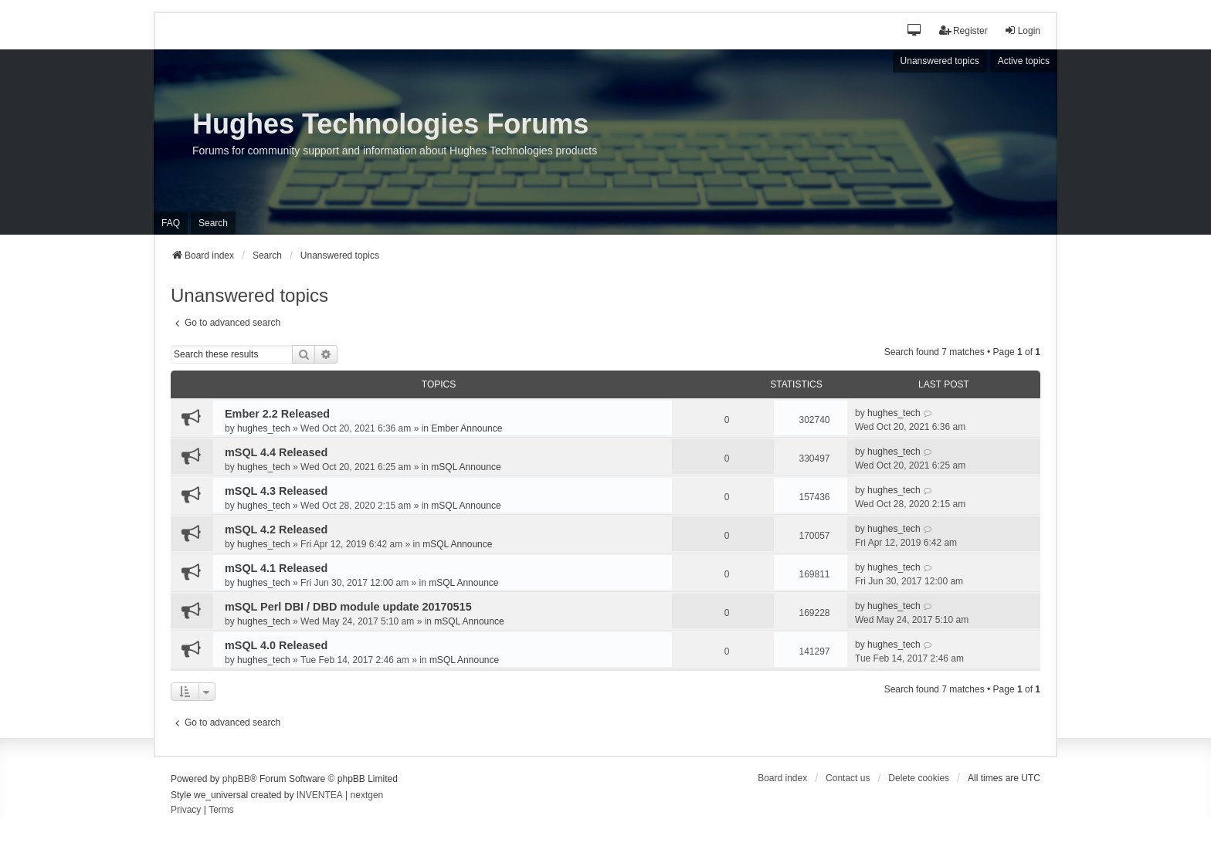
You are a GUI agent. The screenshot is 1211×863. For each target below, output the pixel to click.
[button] (915, 31)
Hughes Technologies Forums (390, 124)
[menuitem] (186, 810)
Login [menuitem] (1022, 30)
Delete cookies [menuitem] (918, 778)
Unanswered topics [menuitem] (940, 61)
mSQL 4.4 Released (276, 452)
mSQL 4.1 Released (276, 568)
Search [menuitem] (213, 223)
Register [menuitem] (963, 30)
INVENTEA (320, 795)
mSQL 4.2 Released (276, 529)
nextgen (367, 795)
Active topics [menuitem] (1024, 61)
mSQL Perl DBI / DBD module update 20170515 (348, 607)
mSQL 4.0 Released (276, 645)
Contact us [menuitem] (848, 778)
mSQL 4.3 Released (276, 491)
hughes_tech (263, 428)
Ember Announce (466, 428)
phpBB (236, 778)
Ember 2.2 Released (277, 414)
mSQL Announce (465, 467)
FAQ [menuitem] (170, 223)
